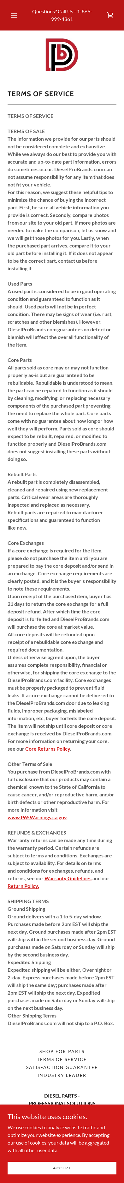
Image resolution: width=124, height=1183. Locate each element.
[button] (14, 15)
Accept (62, 1176)
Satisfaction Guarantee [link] (62, 1067)
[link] (110, 15)
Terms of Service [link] (62, 1059)
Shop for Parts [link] (61, 1051)
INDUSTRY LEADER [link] (62, 1075)
